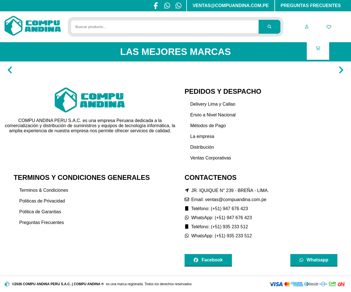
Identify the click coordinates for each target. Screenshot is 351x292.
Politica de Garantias (40, 211)
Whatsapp (313, 259)
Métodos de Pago (208, 125)
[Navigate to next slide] (341, 70)
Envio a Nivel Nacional (213, 114)
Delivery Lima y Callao (212, 104)
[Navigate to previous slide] (10, 70)
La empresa (202, 136)
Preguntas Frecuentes (41, 222)
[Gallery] (175, 69)
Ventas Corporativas (210, 157)
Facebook (208, 259)
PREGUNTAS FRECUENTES (311, 5)
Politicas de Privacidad (42, 201)
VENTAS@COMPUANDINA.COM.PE (231, 5)
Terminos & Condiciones (43, 190)
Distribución (202, 147)
